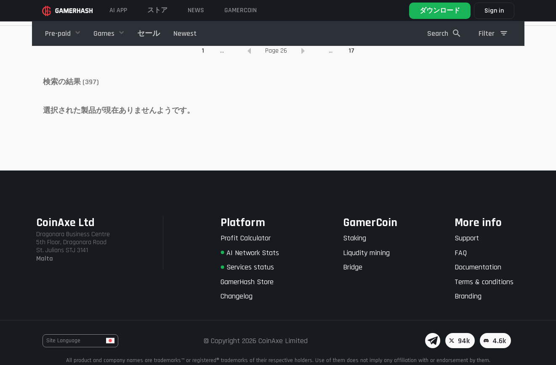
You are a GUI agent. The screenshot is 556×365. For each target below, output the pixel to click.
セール (148, 33)
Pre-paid (58, 33)
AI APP (118, 10)
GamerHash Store (247, 282)
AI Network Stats (250, 253)
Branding (468, 296)
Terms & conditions (484, 282)
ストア (157, 10)
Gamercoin (240, 10)
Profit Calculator (246, 238)
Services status (247, 267)
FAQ (461, 253)
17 (351, 94)
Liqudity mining (366, 253)
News (196, 10)
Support (467, 238)
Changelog (237, 296)
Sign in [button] (494, 10)
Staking (354, 238)
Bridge (352, 267)
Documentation (478, 267)
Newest (185, 33)
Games (104, 33)
